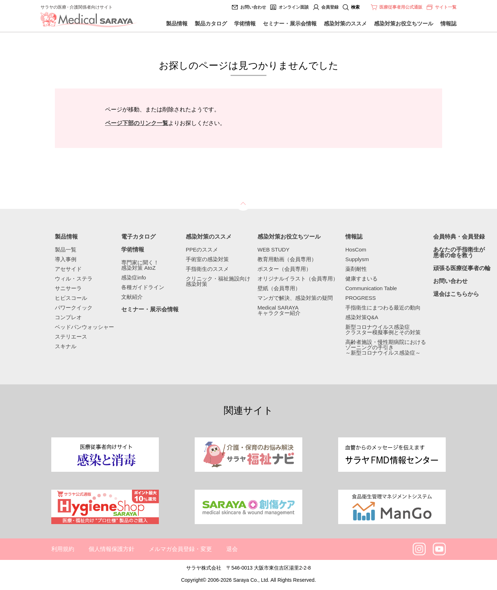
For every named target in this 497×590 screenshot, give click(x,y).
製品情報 (177, 23)
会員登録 (330, 7)
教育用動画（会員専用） (287, 259)
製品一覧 (65, 249)
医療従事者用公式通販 (400, 7)
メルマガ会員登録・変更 (180, 549)
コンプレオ (68, 317)
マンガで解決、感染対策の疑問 (295, 298)
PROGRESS (360, 298)
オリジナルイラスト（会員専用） (297, 278)
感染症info (133, 277)
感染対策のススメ (345, 23)
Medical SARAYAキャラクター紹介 (278, 310)
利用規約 (62, 549)
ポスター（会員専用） (284, 269)
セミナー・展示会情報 (290, 23)
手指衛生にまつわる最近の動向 (383, 307)
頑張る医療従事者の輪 (462, 268)
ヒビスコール (71, 298)
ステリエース (71, 336)
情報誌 (448, 23)
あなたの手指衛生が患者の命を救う (459, 252)
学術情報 (245, 23)
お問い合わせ (253, 7)
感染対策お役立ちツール (403, 23)
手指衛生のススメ (207, 269)
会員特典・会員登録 (459, 237)
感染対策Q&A (361, 317)
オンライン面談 (294, 7)
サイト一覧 (441, 7)
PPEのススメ (202, 249)
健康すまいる (361, 278)
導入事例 (65, 259)
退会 (232, 549)
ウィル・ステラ (74, 278)
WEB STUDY (273, 249)
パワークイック (74, 307)
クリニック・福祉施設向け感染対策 (218, 281)
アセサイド (68, 269)
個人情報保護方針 (111, 549)
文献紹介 (132, 296)
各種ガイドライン (142, 287)
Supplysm (357, 259)
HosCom (355, 249)
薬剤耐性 (356, 269)
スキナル (65, 346)
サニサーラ (68, 288)
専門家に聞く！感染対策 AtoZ (140, 265)
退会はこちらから (456, 294)
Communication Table (371, 288)
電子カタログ (138, 237)
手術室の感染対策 (207, 259)
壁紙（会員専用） (278, 288)
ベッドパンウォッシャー (84, 327)
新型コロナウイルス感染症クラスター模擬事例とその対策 (383, 329)
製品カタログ (211, 23)
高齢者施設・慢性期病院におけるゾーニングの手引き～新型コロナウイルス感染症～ (385, 347)
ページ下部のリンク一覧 (136, 123)
